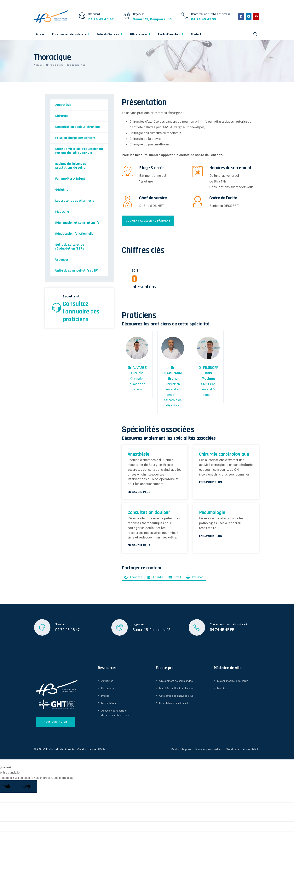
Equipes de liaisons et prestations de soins (70, 165)
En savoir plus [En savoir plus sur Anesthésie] (139, 492)
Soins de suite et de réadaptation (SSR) (69, 246)
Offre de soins (138, 34)
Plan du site (232, 749)
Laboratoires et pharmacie (74, 200)
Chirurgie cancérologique (224, 454)
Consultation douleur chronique (78, 127)
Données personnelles (208, 749)
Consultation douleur (149, 512)
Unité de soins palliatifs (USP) (76, 270)
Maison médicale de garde (232, 680)
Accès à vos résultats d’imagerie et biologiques (116, 713)
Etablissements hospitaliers (69, 34)
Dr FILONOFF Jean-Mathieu (208, 373)
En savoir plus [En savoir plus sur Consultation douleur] (139, 545)
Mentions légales (181, 749)
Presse (105, 695)
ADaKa (101, 749)
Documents (108, 688)
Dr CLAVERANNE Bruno (172, 373)
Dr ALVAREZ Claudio (137, 370)
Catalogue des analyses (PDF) (176, 695)
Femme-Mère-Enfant (70, 178)
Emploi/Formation (169, 34)
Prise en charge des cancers (75, 138)
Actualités (107, 680)
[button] (133, 577)
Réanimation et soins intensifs (77, 222)
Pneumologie (212, 512)
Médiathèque (109, 703)
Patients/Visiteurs (108, 34)
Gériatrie (61, 189)
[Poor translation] (26, 786)
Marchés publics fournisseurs (176, 688)
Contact (196, 34)
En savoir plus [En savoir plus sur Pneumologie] (210, 536)
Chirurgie (61, 116)
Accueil (40, 34)
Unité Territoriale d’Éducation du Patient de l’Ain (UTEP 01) (79, 151)
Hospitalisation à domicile (174, 703)
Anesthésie (63, 105)
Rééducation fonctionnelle (74, 233)
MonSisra (222, 688)
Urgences (62, 259)
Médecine (62, 211)
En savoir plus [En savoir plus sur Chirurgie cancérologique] (210, 482)
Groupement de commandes (176, 680)
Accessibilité (250, 749)
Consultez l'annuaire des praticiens (81, 311)
